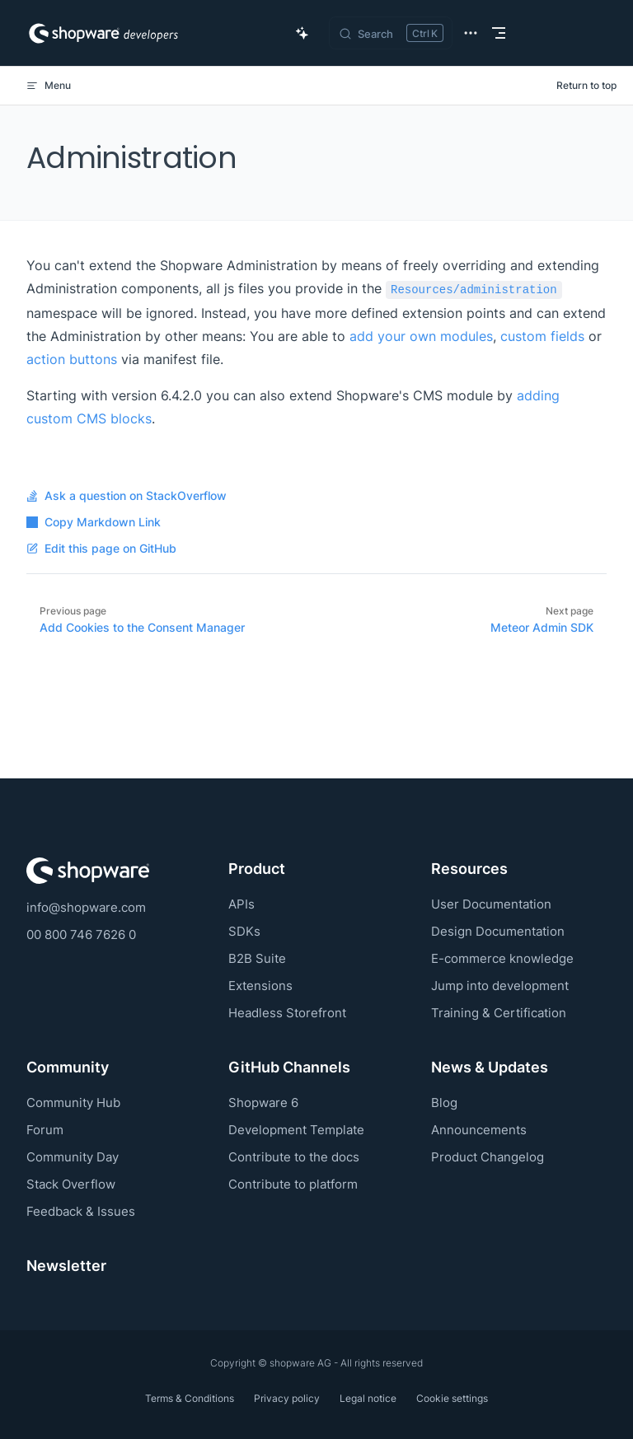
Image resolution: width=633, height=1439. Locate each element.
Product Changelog (487, 1157)
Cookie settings (452, 1398)
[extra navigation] (470, 33)
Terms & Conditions (189, 1398)
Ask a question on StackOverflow (126, 495)
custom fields (542, 336)
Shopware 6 (263, 1102)
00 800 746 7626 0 (81, 934)
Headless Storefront (287, 1013)
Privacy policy (287, 1398)
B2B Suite (257, 958)
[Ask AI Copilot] (302, 33)
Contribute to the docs (293, 1157)
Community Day (72, 1157)
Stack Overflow (70, 1184)
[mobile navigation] (498, 33)
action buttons (71, 359)
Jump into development (500, 985)
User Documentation (491, 904)
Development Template (296, 1130)
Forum (44, 1130)
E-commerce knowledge (502, 958)
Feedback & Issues (80, 1211)
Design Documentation (498, 931)
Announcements (479, 1130)
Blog (444, 1102)
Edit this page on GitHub (101, 548)
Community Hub (73, 1102)
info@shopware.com (86, 907)
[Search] (390, 32)
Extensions (260, 985)
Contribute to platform (293, 1184)
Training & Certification (498, 1013)
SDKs (244, 931)
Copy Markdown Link (93, 522)
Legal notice (368, 1398)
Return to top (586, 85)
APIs (241, 904)
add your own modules (421, 336)
